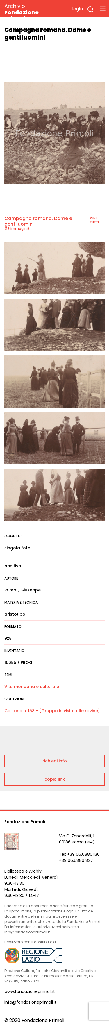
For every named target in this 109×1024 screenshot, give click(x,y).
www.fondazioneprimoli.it (29, 991)
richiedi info (54, 761)
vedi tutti (94, 220)
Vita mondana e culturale (31, 686)
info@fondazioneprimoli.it (30, 1002)
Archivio (31, 12)
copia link (54, 779)
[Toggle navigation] (102, 8)
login (77, 9)
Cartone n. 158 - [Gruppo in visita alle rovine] (52, 711)
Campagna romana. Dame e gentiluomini (38, 221)
